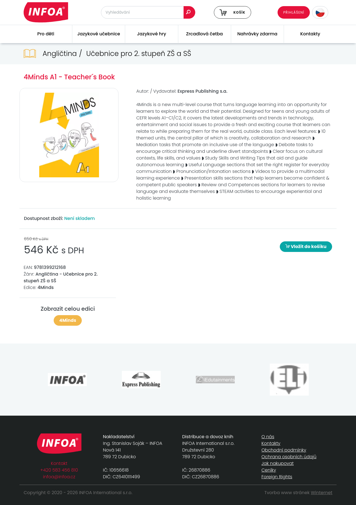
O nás (267, 436)
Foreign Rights (276, 477)
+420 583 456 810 (59, 470)
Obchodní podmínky (283, 450)
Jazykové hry (151, 34)
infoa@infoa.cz (59, 477)
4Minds (67, 320)
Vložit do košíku (306, 246)
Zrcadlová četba (204, 34)
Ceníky (268, 470)
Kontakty (310, 34)
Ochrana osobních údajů (289, 456)
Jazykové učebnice (98, 34)
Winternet (322, 492)
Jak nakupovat (277, 463)
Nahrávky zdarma (257, 34)
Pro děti (45, 34)
